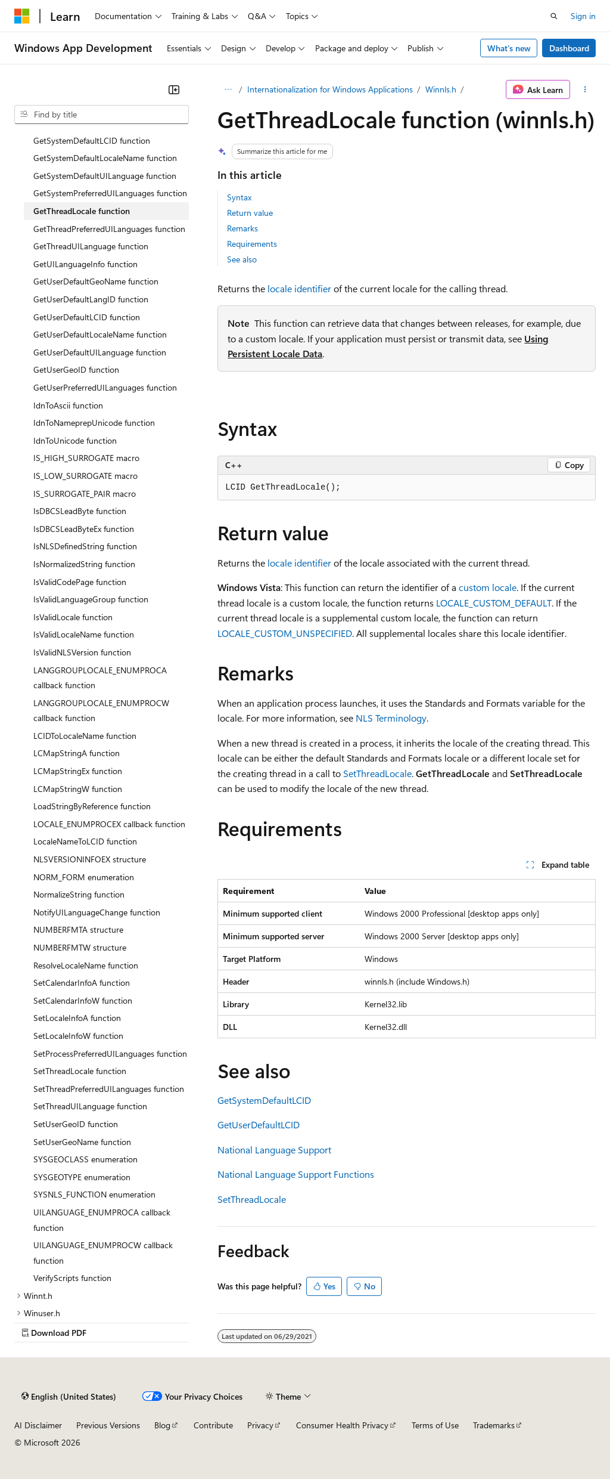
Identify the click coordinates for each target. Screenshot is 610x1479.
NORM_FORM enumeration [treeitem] (83, 877)
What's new (509, 48)
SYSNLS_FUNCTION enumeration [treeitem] (94, 1194)
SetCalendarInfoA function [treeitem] (81, 982)
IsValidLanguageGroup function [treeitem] (90, 599)
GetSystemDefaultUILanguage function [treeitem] (104, 175)
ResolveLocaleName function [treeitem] (85, 965)
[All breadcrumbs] (227, 89)
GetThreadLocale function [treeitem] (81, 210)
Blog (162, 1425)
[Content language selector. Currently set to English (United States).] (68, 1396)
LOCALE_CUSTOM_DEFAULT (494, 602)
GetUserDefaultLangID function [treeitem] (90, 299)
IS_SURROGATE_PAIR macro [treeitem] (84, 493)
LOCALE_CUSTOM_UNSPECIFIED (284, 633)
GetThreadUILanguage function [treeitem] (90, 246)
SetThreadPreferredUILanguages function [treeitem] (108, 1088)
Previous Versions (108, 1425)
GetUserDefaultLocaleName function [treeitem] (100, 334)
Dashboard (569, 48)
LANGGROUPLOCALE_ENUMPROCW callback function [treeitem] (101, 710)
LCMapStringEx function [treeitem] (77, 770)
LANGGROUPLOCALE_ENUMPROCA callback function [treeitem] (100, 677)
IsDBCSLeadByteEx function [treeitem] (83, 528)
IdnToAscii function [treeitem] (68, 405)
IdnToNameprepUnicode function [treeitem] (94, 422)
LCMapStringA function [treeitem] (76, 753)
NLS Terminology (391, 717)
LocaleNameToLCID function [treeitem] (85, 841)
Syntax (239, 197)
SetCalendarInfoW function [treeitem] (82, 1000)
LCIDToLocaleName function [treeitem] (84, 735)
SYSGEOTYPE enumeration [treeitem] (81, 1177)
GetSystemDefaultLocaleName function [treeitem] (105, 157)
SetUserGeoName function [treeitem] (82, 1141)
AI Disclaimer (38, 1425)
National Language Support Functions (295, 1174)
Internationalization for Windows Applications (330, 89)
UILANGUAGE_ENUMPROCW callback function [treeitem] (103, 1252)
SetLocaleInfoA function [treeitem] (77, 1017)
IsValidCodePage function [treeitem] (79, 581)
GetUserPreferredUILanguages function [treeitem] (105, 387)
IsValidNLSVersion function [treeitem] (82, 652)
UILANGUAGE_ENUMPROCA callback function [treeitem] (101, 1219)
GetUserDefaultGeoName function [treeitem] (95, 281)
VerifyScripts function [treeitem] (72, 1277)
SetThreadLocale (377, 773)
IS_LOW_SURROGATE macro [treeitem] (85, 475)
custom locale (487, 587)
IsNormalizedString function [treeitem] (84, 564)
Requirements (252, 243)
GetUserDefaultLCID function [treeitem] (86, 317)
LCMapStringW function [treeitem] (77, 788)
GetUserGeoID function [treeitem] (76, 369)
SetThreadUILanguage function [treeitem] (90, 1106)
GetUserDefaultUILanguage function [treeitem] (99, 352)
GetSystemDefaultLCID (264, 1100)
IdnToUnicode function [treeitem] (75, 440)
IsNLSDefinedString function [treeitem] (85, 546)
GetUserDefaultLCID (258, 1124)
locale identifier (299, 288)
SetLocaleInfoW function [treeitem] (78, 1035)
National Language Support (274, 1149)
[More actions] (585, 89)
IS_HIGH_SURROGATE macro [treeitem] (86, 457)
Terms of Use (435, 1425)
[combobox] (101, 114)
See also (242, 259)
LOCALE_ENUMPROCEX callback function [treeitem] (109, 824)
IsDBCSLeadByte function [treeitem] (79, 510)
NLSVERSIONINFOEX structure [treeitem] (89, 859)
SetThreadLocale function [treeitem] (79, 1070)
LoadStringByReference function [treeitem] (92, 806)
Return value (250, 212)
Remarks (242, 228)
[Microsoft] (22, 16)
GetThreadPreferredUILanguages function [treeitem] (109, 228)
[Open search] (554, 16)
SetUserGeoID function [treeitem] (75, 1124)
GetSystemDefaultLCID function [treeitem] (91, 140)
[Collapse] (174, 89)
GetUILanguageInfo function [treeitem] (85, 264)
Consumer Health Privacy (342, 1425)
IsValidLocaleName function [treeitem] (83, 634)
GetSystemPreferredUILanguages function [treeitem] (110, 193)
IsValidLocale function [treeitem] (73, 617)
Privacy (260, 1425)
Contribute (213, 1425)
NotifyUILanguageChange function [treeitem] (96, 912)
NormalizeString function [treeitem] (79, 894)
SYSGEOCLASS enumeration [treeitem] (85, 1159)
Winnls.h (440, 89)
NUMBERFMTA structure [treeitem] (78, 929)
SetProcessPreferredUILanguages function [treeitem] (110, 1053)
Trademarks (494, 1425)
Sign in (583, 15)
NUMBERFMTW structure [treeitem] (79, 947)
